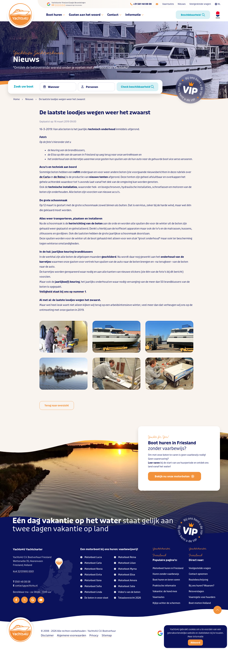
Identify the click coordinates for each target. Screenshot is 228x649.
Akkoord (195, 642)
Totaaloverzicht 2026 (127, 597)
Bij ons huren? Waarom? (201, 585)
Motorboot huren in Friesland (168, 568)
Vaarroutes (168, 4)
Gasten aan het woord (86, 15)
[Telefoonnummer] (141, 4)
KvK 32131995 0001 (23, 571)
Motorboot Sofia (91, 586)
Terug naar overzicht (57, 405)
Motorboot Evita (91, 574)
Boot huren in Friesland (172, 451)
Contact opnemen (198, 574)
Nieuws (181, 4)
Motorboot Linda (91, 592)
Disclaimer (47, 635)
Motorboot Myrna (125, 568)
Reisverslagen (196, 591)
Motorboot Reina (125, 557)
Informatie (134, 15)
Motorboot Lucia (91, 557)
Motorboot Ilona (91, 580)
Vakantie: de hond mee (165, 591)
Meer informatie (195, 636)
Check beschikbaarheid (137, 87)
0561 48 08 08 (22, 581)
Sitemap (107, 635)
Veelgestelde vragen (200, 4)
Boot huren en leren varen (166, 579)
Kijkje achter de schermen (166, 603)
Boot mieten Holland (200, 603)
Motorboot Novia (91, 568)
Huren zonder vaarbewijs (166, 574)
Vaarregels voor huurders (202, 597)
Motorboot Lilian (125, 563)
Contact (114, 15)
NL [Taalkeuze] (217, 4)
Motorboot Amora (125, 580)
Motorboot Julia (124, 586)
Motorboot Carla (91, 563)
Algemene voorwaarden (71, 635)
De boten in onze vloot (94, 597)
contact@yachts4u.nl (26, 585)
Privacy (93, 635)
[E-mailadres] (157, 4)
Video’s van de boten (127, 592)
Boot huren (55, 15)
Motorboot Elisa (124, 574)
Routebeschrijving (198, 579)
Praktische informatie (164, 585)
